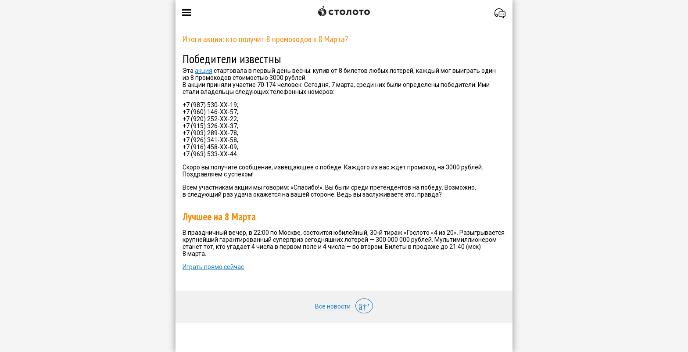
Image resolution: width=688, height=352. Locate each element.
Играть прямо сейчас (213, 266)
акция (203, 70)
